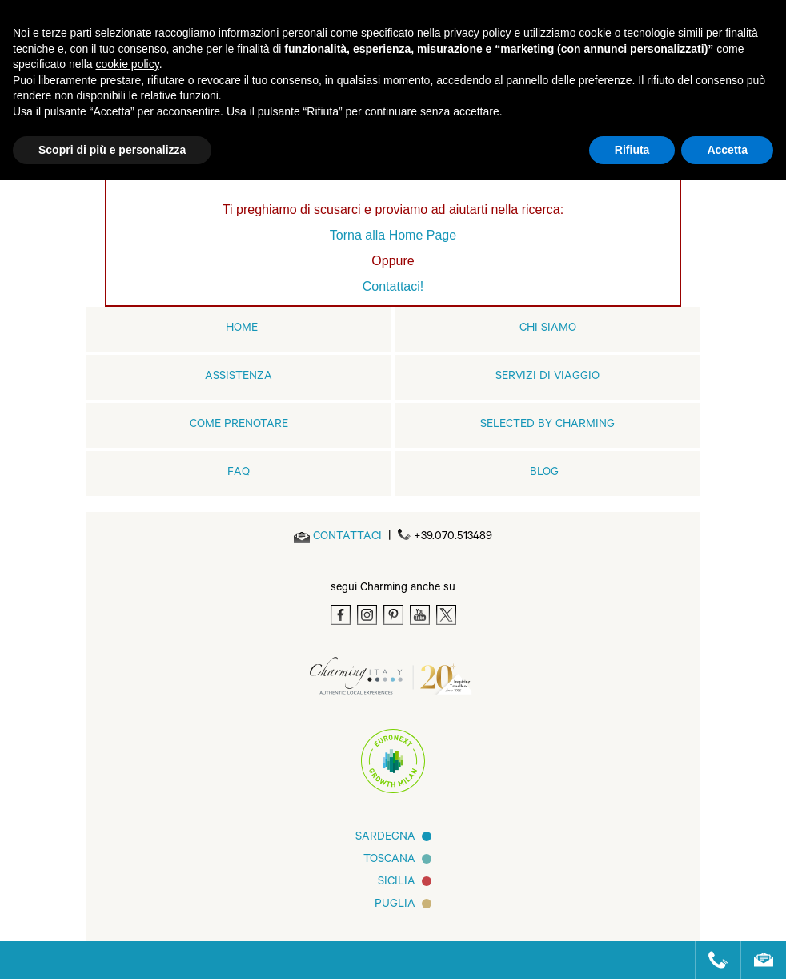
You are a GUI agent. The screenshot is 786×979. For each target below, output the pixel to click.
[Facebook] (341, 615)
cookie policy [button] (127, 64)
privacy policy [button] (477, 32)
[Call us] (711, 960)
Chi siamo (547, 329)
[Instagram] (367, 615)
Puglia (395, 905)
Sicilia (396, 882)
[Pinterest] (393, 615)
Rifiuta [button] (632, 149)
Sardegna (385, 838)
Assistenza (238, 377)
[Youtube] (420, 615)
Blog (544, 473)
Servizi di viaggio (547, 377)
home (242, 329)
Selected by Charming (547, 425)
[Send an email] (347, 537)
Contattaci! (393, 286)
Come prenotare (239, 425)
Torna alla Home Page (393, 235)
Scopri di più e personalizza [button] (112, 149)
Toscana (389, 860)
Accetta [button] (727, 149)
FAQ (238, 473)
